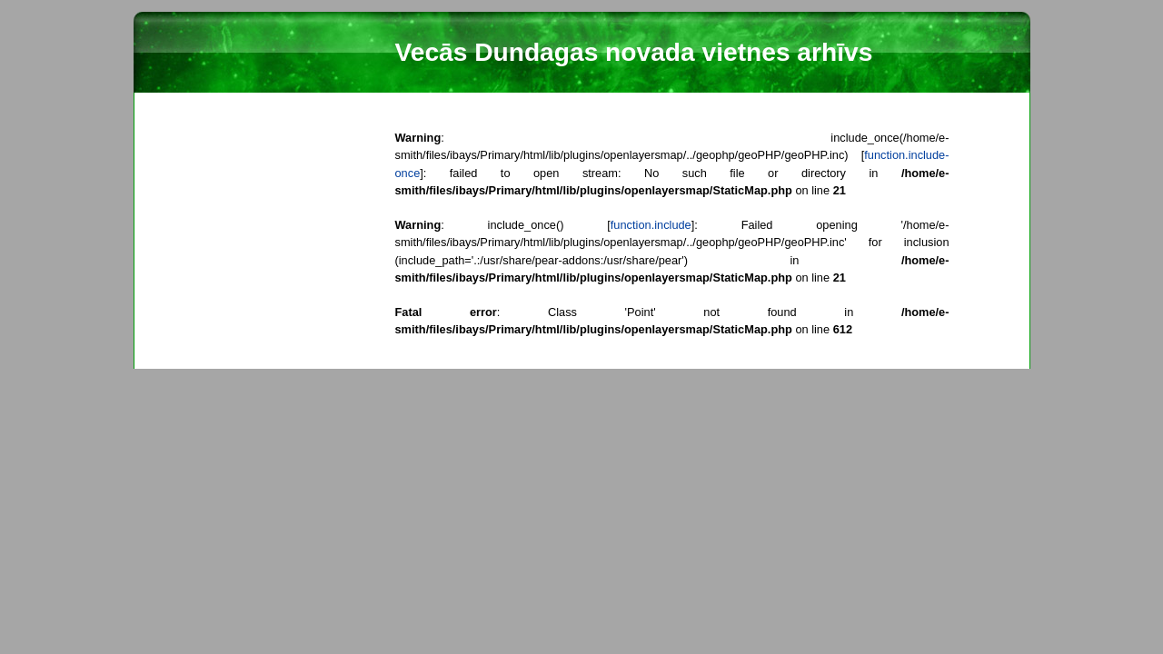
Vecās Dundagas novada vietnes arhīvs (634, 52)
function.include (651, 225)
